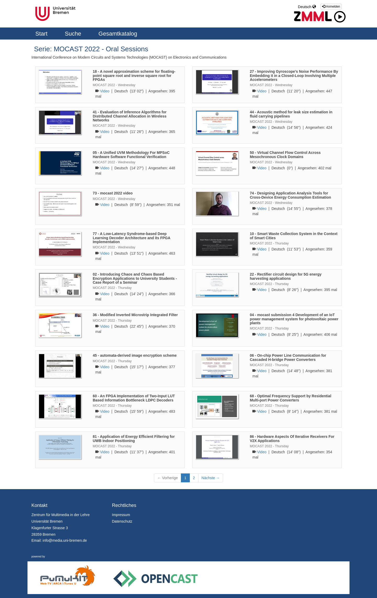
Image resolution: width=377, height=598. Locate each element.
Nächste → (211, 478)
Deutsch (307, 7)
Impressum (121, 515)
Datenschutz (122, 521)
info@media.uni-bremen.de (65, 540)
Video (104, 91)
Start (42, 33)
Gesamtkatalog (117, 33)
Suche (74, 33)
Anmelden (331, 6)
